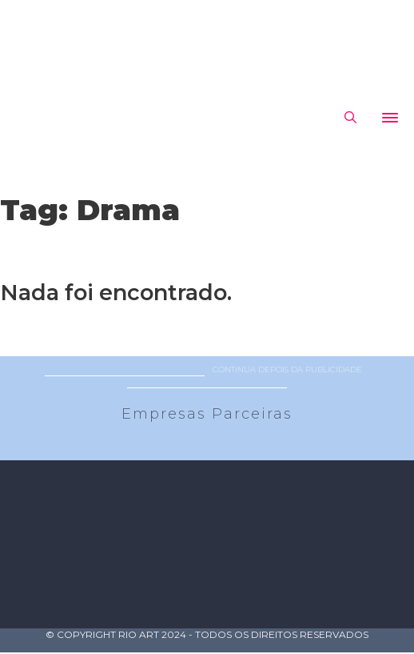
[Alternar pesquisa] (350, 118)
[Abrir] (390, 117)
